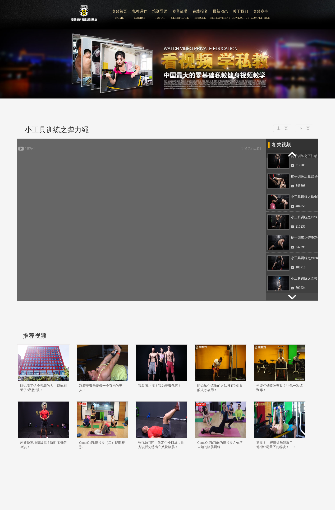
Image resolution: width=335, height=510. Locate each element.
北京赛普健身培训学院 (84, 14)
